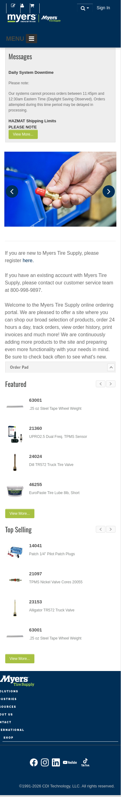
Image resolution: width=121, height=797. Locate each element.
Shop (8, 736)
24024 (35, 456)
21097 (35, 572)
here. (28, 260)
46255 (35, 484)
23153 (35, 600)
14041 (35, 544)
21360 (35, 428)
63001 (35, 400)
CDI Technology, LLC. (62, 784)
